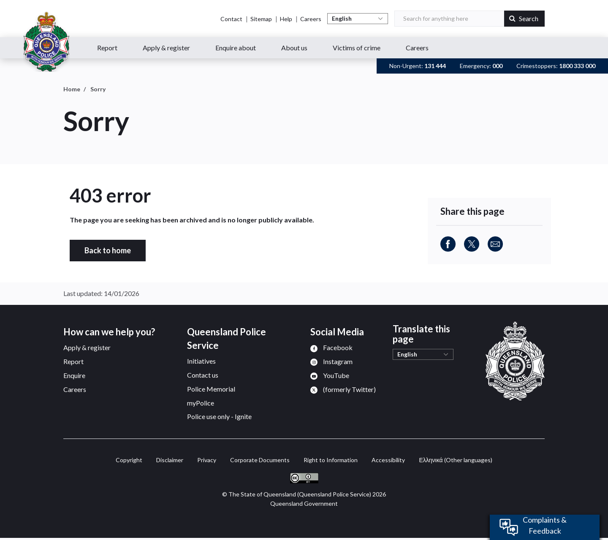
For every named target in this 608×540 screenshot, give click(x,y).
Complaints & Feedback (545, 525)
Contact (231, 18)
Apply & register (166, 48)
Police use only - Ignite (219, 416)
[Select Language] (357, 18)
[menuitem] (331, 347)
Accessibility (388, 459)
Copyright (129, 459)
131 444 (435, 65)
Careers (310, 18)
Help (286, 18)
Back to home (107, 250)
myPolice (200, 403)
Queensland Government (304, 503)
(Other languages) (455, 459)
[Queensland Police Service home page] (46, 42)
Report (107, 48)
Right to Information (331, 459)
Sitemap (261, 18)
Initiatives (201, 361)
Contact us (202, 375)
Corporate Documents (260, 459)
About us (294, 48)
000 (497, 65)
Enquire (74, 375)
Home (71, 89)
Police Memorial (211, 389)
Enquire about (235, 48)
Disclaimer (169, 459)
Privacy (206, 459)
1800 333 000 (577, 65)
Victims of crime (356, 48)
